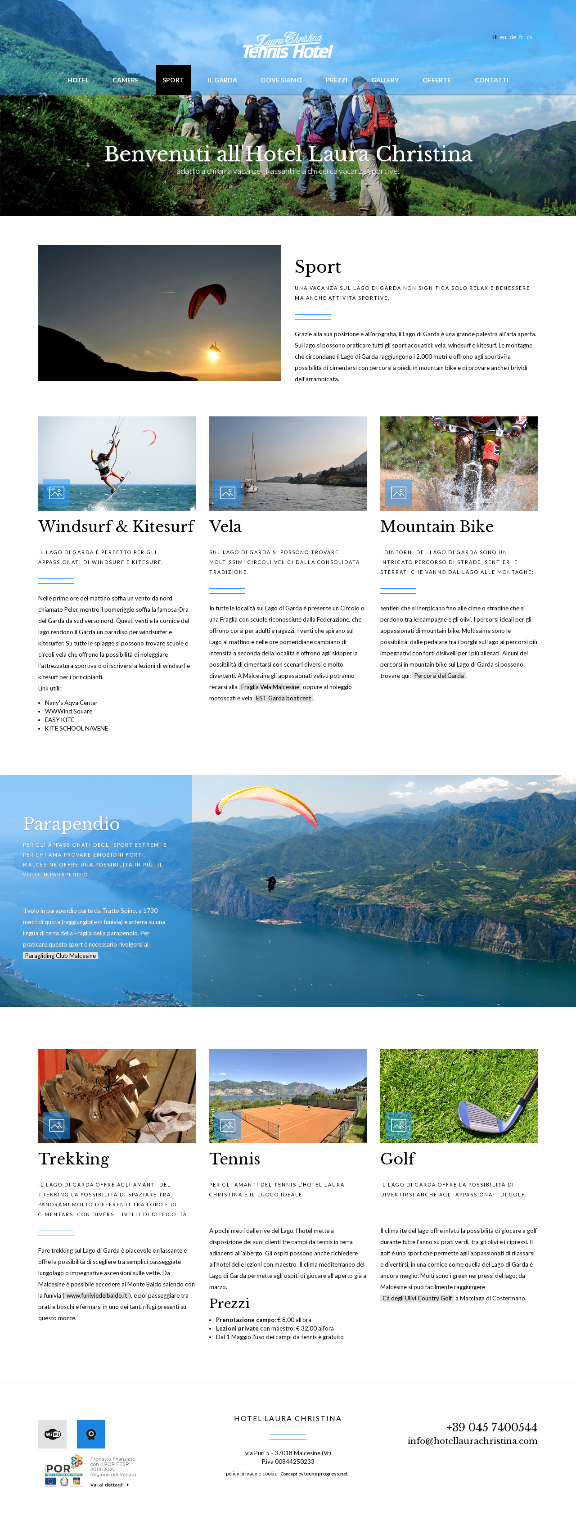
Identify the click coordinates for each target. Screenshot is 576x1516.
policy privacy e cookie (252, 1473)
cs (529, 37)
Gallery (385, 80)
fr (521, 37)
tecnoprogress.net (326, 1473)
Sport (173, 80)
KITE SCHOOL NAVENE (76, 728)
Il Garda (222, 80)
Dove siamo (281, 80)
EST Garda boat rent (283, 698)
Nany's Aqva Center (71, 702)
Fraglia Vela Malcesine (270, 686)
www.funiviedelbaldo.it (97, 1295)
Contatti (491, 80)
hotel (78, 80)
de (512, 37)
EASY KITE (59, 719)
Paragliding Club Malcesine (60, 955)
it (495, 37)
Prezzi (336, 80)
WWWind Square (68, 711)
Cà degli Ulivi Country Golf (417, 1298)
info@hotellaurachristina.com (473, 1441)
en (503, 37)
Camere (125, 80)
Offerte (437, 80)
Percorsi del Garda (439, 675)
